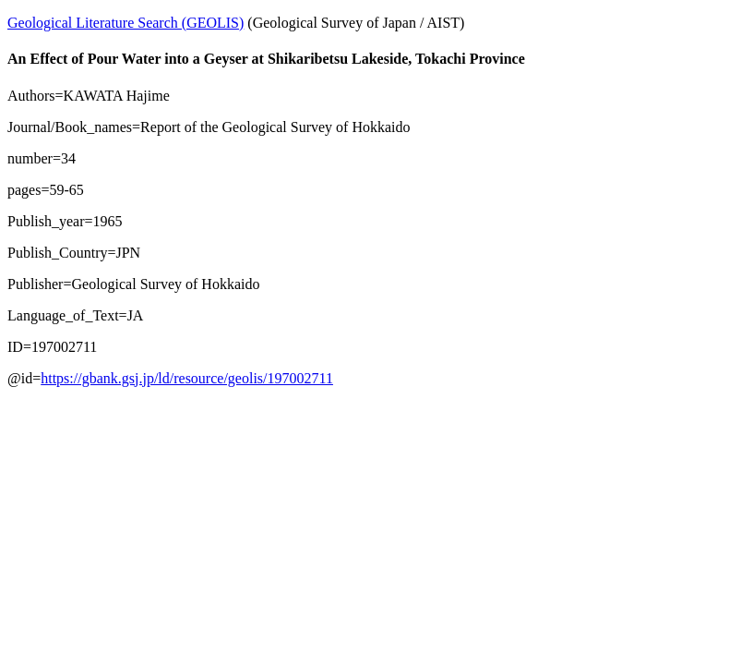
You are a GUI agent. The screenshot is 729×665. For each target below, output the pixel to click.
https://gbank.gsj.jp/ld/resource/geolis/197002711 (187, 378)
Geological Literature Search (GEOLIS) (125, 22)
